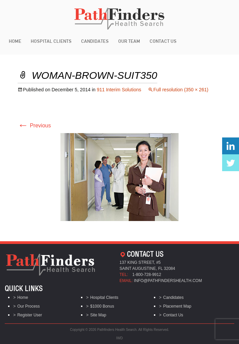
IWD (119, 338)
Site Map (98, 315)
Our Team (129, 41)
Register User (29, 315)
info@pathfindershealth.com (168, 280)
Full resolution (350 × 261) (180, 89)
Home (15, 41)
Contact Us (163, 41)
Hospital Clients (51, 41)
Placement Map (177, 306)
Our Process (28, 306)
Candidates (95, 41)
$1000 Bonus (102, 306)
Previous (34, 125)
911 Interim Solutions (119, 89)
